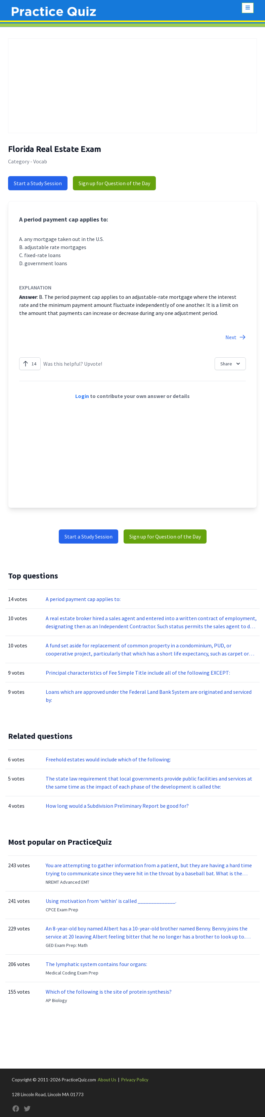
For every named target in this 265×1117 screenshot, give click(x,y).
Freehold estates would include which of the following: (108, 759)
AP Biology (56, 1000)
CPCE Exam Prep (62, 910)
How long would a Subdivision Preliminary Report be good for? (117, 805)
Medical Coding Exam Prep (72, 973)
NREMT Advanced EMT (67, 882)
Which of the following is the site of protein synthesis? (109, 991)
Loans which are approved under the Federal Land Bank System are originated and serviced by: (149, 695)
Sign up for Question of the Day (114, 183)
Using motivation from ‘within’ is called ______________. (111, 900)
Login (82, 396)
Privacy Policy (134, 1079)
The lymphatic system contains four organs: (96, 964)
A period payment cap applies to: (83, 599)
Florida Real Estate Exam (54, 149)
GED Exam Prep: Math (67, 945)
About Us (107, 1079)
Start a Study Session (38, 183)
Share (230, 363)
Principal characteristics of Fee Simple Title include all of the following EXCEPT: (138, 672)
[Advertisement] (132, 86)
